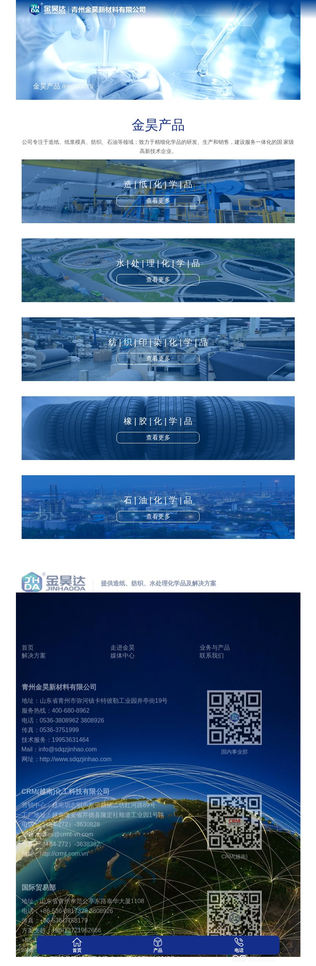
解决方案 (34, 672)
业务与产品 (215, 664)
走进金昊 (122, 664)
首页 (28, 664)
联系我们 (212, 672)
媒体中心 (122, 672)
